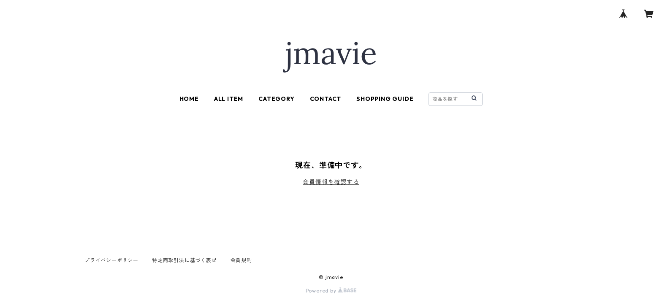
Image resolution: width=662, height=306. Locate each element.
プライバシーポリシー (111, 260)
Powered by (331, 290)
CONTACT (326, 99)
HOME (189, 99)
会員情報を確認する (331, 182)
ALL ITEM (228, 99)
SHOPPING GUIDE (384, 99)
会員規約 (241, 260)
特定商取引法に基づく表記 (184, 260)
